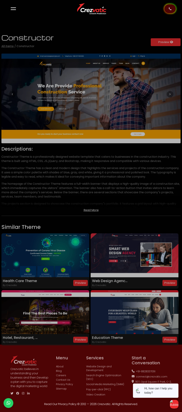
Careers (61, 384)
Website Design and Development (99, 377)
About (60, 375)
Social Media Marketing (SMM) (105, 393)
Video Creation (95, 403)
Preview (165, 51)
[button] (13, 9)
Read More (91, 219)
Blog (59, 380)
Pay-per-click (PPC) (98, 398)
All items (7, 55)
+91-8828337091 (143, 380)
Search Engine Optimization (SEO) (103, 386)
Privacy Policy (64, 393)
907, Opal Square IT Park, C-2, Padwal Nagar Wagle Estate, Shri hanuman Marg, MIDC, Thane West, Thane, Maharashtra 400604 (151, 398)
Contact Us (63, 389)
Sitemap (61, 398)
